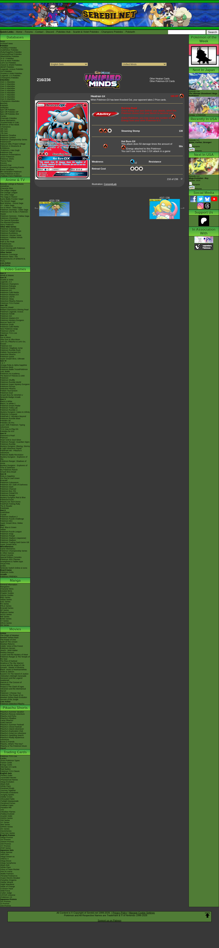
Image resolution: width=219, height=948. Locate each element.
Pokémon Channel (8, 489)
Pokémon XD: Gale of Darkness (14, 485)
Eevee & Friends (7, 742)
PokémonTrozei (7, 500)
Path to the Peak (7, 242)
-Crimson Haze (6, 889)
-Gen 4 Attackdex (7, 88)
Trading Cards (15, 752)
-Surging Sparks (7, 795)
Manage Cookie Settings (142, 912)
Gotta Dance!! (6, 722)
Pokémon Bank (6, 367)
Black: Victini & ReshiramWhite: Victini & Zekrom (13, 671)
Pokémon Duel (6, 393)
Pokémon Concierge (9, 254)
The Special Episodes (9, 220)
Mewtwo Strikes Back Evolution (13, 697)
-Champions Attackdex (9, 101)
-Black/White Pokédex (9, 56)
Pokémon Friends (7, 288)
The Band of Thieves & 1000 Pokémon (12, 377)
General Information (8, 585)
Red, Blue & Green (8, 527)
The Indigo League (8, 190)
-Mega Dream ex (7, 857)
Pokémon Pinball (7, 536)
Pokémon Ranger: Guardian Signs (15, 442)
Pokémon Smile (7, 324)
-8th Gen (4, 131)
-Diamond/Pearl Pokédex (11, 54)
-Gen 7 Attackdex (7, 95)
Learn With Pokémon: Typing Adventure (12, 426)
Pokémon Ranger (7, 495)
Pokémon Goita (6, 572)
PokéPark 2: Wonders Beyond (13, 416)
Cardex (3, 116)
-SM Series (5, 820)
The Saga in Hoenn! (8, 197)
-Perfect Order (6, 775)
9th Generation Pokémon (11, 172)
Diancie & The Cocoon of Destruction (11, 683)
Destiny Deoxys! (7, 652)
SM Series (4, 625)
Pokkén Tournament (8, 391)
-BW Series (5, 825)
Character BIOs (6, 589)
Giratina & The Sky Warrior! (12, 663)
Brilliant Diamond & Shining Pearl (14, 310)
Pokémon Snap (6, 534)
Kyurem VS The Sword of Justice (14, 674)
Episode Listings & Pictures (12, 184)
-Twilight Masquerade (9, 801)
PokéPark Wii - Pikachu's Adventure (11, 451)
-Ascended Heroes (8, 778)
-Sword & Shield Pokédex (11, 65)
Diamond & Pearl (7, 435)
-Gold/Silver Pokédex (9, 50)
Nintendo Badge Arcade (10, 397)
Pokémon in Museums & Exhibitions (10, 147)
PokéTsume (5, 265)
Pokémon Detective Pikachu (12, 704)
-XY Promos (5, 846)
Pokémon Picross (7, 386)
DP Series (4, 610)
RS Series (4, 604)
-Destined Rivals (7, 788)
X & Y (2, 363)
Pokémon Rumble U (9, 410)
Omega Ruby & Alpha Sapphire (13, 365)
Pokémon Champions (9, 284)
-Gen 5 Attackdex (7, 90)
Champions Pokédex (112, 32)
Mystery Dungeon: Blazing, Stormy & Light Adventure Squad (15, 447)
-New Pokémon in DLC (10, 174)
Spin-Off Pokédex (7, 110)
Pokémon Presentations (10, 155)
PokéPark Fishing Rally (10, 504)
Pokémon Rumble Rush (10, 350)
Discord (50, 32)
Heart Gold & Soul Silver (10, 440)
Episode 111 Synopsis (200, 143)
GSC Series (5, 602)
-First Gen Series (7, 833)
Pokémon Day (6, 152)
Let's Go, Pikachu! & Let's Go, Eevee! (13, 343)
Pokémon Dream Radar (10, 406)
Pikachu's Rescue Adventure (12, 714)
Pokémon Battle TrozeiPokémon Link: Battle (14, 370)
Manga (15, 580)
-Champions (5, 127)
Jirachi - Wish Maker (9, 650)
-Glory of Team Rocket (9, 869)
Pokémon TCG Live (8, 333)
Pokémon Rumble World (10, 382)
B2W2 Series (6, 619)
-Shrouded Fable (7, 799)
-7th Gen (4, 133)
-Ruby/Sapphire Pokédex (11, 52)
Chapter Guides (7, 593)
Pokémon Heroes (7, 648)
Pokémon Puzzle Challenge (12, 519)
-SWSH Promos (7, 842)
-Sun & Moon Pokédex (9, 61)
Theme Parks (6, 161)
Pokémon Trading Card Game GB (14, 542)
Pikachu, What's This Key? (11, 744)
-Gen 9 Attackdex (7, 99)
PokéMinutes (5, 244)
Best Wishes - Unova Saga (11, 203)
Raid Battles (5, 769)
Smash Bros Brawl (8, 472)
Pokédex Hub (63, 32)
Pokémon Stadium (8, 540)
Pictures (195, 151)
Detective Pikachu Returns (11, 301)
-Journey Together (8, 790)
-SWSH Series (6, 818)
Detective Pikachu (8, 354)
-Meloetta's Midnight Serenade (13, 676)
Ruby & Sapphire (7, 476)
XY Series (4, 621)
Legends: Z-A (6, 282)
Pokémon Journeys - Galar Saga (14, 210)
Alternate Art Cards (8, 767)
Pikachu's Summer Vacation (12, 712)
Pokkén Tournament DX (10, 352)
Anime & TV (15, 180)
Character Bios (6, 188)
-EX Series (4, 829)
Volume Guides (6, 595)
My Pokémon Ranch (9, 470)
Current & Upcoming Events (12, 167)
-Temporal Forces (7, 803)
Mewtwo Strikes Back (9, 637)
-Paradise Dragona (8, 880)
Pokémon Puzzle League (11, 532)
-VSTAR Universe (7, 895)
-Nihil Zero (4, 854)
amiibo (3, 566)
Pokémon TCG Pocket (9, 303)
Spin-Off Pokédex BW (9, 114)
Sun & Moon (5, 337)
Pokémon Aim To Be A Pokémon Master (14, 213)
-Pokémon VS (6, 897)
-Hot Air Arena (6, 871)
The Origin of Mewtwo (9, 635)
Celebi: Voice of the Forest (11, 646)
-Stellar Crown (6, 797)
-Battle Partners (7, 874)
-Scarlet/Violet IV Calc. (9, 122)
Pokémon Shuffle (7, 380)
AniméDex (4, 186)
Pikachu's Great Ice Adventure (13, 733)
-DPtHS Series (6, 827)
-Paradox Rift (6, 807)
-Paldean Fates (6, 805)
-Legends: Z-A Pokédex (10, 76)
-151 (2, 810)
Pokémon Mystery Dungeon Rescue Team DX (12, 321)
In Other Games (7, 553)
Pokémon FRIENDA (8, 576)
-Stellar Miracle (6, 882)
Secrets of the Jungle (9, 699)
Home (19, 32)
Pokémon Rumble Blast (10, 418)
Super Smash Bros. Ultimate (12, 359)
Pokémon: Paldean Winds (11, 237)
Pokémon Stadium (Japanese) (13, 538)
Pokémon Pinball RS (9, 493)
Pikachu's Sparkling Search (12, 735)
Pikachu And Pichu (8, 716)
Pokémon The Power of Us (11, 695)
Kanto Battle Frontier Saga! (12, 199)
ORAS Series (6, 623)
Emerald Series (6, 608)
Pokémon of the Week (9, 125)
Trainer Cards (6, 763)
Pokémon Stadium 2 (9, 517)
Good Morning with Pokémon (12, 248)
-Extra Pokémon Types (10, 760)
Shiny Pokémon (7, 225)
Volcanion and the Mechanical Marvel (13, 690)
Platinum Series (7, 612)
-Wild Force (5, 891)
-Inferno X (4, 859)
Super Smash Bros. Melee (11, 523)
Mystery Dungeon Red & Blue (13, 497)
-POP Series (5, 848)
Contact (39, 32)
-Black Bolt (4, 784)
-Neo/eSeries (6, 831)
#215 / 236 (54, 200)
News (2, 41)
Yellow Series (6, 599)
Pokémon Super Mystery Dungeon (15, 384)
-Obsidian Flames (7, 812)
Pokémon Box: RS (8, 491)
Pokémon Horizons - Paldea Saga (14, 216)
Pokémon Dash (6, 487)
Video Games (15, 269)
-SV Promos (5, 839)
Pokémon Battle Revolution (12, 455)
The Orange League (9, 193)
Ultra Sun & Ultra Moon (10, 339)
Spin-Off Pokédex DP (9, 112)
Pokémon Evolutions (9, 233)
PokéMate (4, 508)
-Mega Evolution (7, 782)
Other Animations (7, 250)
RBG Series (5, 597)
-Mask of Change (7, 886)
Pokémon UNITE (7, 297)
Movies (15, 629)
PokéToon (4, 239)
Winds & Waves (7, 275)
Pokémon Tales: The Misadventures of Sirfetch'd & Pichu (12, 259)
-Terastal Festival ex (8, 876)
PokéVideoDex (6, 246)
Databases (15, 37)
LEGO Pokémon (7, 157)
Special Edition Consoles (11, 557)
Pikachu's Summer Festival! (12, 725)
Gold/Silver (5, 512)
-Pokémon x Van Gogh (9, 150)
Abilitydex (4, 108)
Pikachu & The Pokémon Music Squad (13, 747)
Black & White (6, 401)
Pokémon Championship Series (13, 140)
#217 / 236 (165, 198)
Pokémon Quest (7, 357)
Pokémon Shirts (7, 159)
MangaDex (5, 587)
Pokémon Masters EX (9, 295)
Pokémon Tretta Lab (9, 408)
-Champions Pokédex (9, 78)
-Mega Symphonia (8, 863)
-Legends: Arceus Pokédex (11, 69)
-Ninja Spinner (6, 852)
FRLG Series (5, 606)
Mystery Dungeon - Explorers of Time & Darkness (13, 466)
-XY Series (4, 822)
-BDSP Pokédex (7, 67)
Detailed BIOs (6, 591)
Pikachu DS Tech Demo (10, 502)
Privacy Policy (119, 912)
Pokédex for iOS (7, 431)
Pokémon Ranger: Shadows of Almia (13, 462)
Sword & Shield (6, 307)
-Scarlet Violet (6, 816)
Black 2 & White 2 (7, 403)
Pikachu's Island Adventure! (12, 729)
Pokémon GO (6, 290)
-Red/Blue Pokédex (8, 48)
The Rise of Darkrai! (8, 661)
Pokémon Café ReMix (9, 292)
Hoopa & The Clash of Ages (12, 687)
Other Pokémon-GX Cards (162, 81)
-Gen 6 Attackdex (7, 93)
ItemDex (3, 103)
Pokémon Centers (8, 137)
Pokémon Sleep (7, 299)
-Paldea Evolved (7, 814)
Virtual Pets (5, 564)
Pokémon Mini (6, 521)
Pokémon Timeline (8, 135)
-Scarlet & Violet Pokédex (11, 73)
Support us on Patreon (109, 920)
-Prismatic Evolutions (9, 792)
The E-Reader (6, 506)
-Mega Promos (6, 837)
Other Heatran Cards (160, 79)
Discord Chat (5, 165)
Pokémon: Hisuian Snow (10, 235)
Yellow (3, 529)
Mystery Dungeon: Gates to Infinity (15, 412)
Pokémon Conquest (8, 414)
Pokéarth (130, 32)
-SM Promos (5, 844)
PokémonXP (5, 142)
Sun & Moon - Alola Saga (11, 207)
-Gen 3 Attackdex (7, 86)
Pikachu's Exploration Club (11, 731)
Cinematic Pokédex (8, 118)
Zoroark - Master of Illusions (12, 667)
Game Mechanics (7, 120)
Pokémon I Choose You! (10, 693)
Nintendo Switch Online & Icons (13, 568)
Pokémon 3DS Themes (10, 559)
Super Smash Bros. (8, 544)
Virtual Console (6, 555)
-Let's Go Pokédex (8, 63)
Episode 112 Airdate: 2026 (199, 178)
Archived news (6, 43)
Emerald (3, 480)
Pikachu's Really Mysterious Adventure (12, 738)
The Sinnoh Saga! (8, 201)
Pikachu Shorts (15, 708)
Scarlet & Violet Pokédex (86, 32)
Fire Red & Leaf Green (10, 478)
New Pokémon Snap (9, 329)
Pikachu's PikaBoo (8, 718)
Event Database (7, 169)
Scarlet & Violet (6, 280)
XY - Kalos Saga (7, 205)
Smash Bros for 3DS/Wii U (11, 395)
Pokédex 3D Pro (7, 423)
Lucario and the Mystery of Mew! (14, 655)
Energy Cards (6, 765)
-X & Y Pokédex (7, 58)
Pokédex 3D (5, 421)
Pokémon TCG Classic (10, 771)
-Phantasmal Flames (9, 780)
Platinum (4, 438)
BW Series (4, 617)
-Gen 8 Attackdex (7, 97)
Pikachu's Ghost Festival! (11, 727)
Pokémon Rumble (8, 444)
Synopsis (194, 184)
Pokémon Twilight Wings (10, 231)
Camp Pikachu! (6, 720)
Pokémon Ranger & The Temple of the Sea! (15, 658)
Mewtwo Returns (7, 644)
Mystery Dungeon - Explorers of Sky (13, 458)
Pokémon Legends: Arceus (11, 312)
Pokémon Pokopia (8, 286)
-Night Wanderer (7, 884)
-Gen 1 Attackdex (7, 82)
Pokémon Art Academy (10, 374)
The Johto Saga (7, 195)
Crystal (3, 515)
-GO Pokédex (6, 71)
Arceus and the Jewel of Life (12, 665)
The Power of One (8, 640)
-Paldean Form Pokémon (11, 176)
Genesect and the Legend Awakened (11, 679)
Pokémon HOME (7, 314)
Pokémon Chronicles (9, 218)
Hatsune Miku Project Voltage (12, 144)
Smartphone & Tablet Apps (11, 561)
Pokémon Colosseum (9, 482)
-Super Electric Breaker (10, 878)
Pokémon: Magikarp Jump (11, 348)
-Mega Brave (5, 861)
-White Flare (5, 786)
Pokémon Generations (9, 229)
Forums (29, 32)
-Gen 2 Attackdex (7, 84)
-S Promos (4, 904)
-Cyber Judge (6, 893)
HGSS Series (6, 614)
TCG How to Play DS (9, 429)
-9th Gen (4, 129)
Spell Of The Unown (8, 642)
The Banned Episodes (9, 222)
